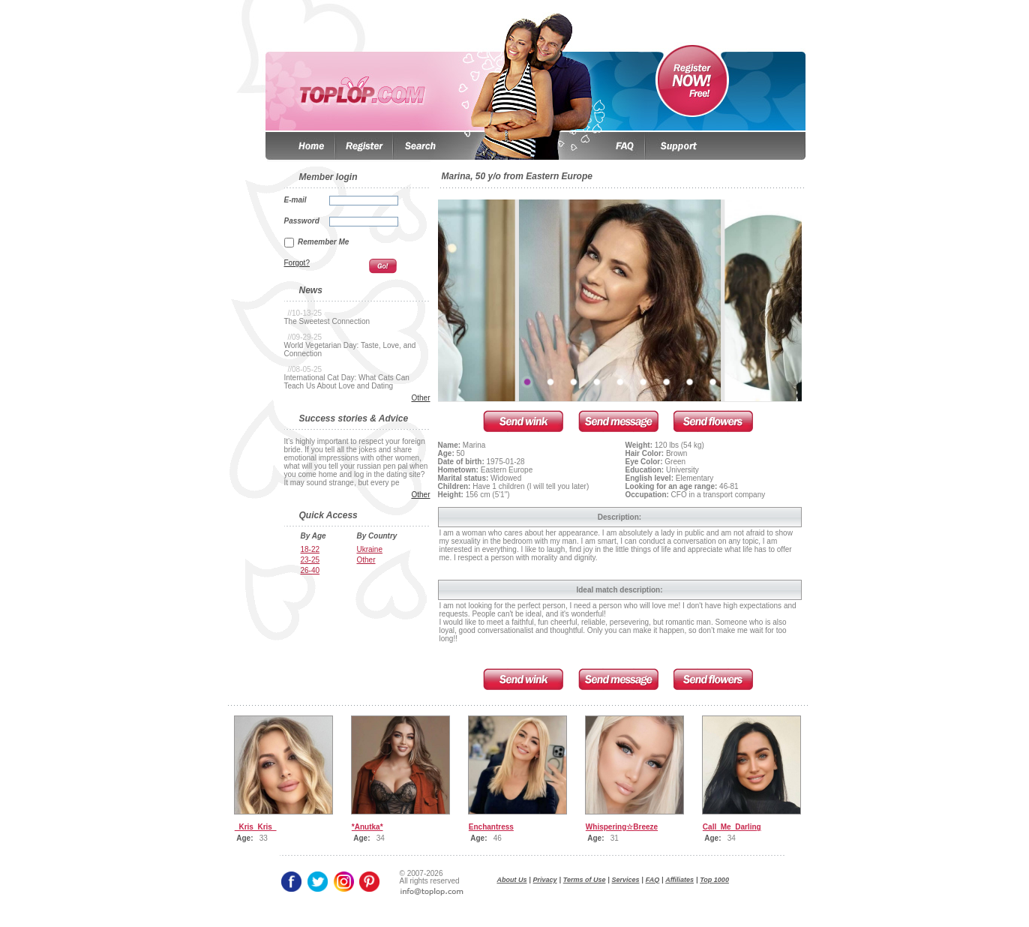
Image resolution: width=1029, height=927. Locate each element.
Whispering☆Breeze (622, 827)
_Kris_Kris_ (256, 827)
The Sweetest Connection (327, 321)
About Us (512, 880)
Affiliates (679, 880)
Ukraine (369, 549)
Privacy (545, 880)
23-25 (310, 560)
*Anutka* (367, 827)
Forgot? (297, 263)
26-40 (310, 570)
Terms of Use (584, 880)
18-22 (310, 549)
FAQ (653, 880)
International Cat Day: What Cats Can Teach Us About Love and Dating (347, 382)
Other (420, 398)
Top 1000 (714, 880)
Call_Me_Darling (732, 827)
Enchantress (491, 827)
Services (626, 880)
